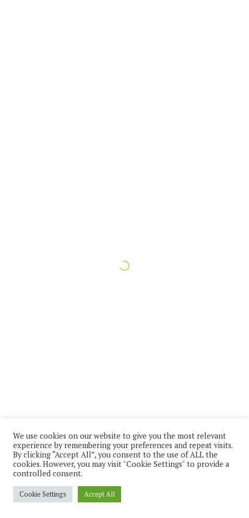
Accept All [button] (99, 494)
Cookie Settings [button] (42, 494)
